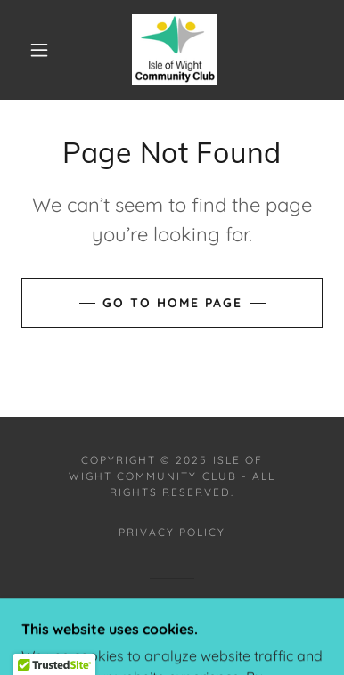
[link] (175, 49)
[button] (39, 50)
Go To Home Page (172, 303)
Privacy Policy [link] (172, 532)
